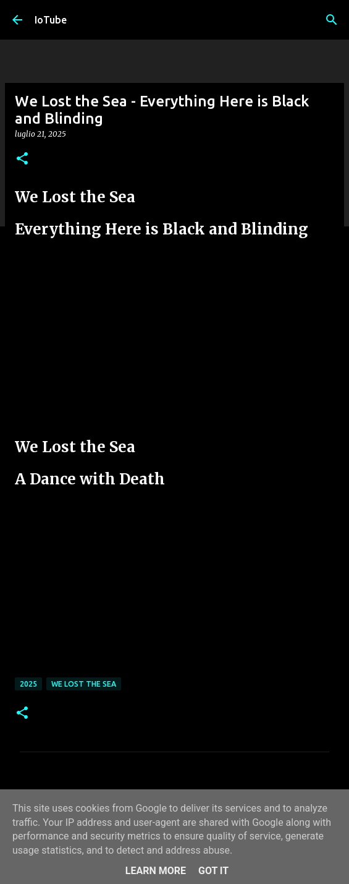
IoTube (51, 19)
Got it (213, 871)
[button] (22, 159)
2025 (28, 684)
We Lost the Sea (83, 684)
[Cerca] (331, 20)
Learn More (155, 871)
